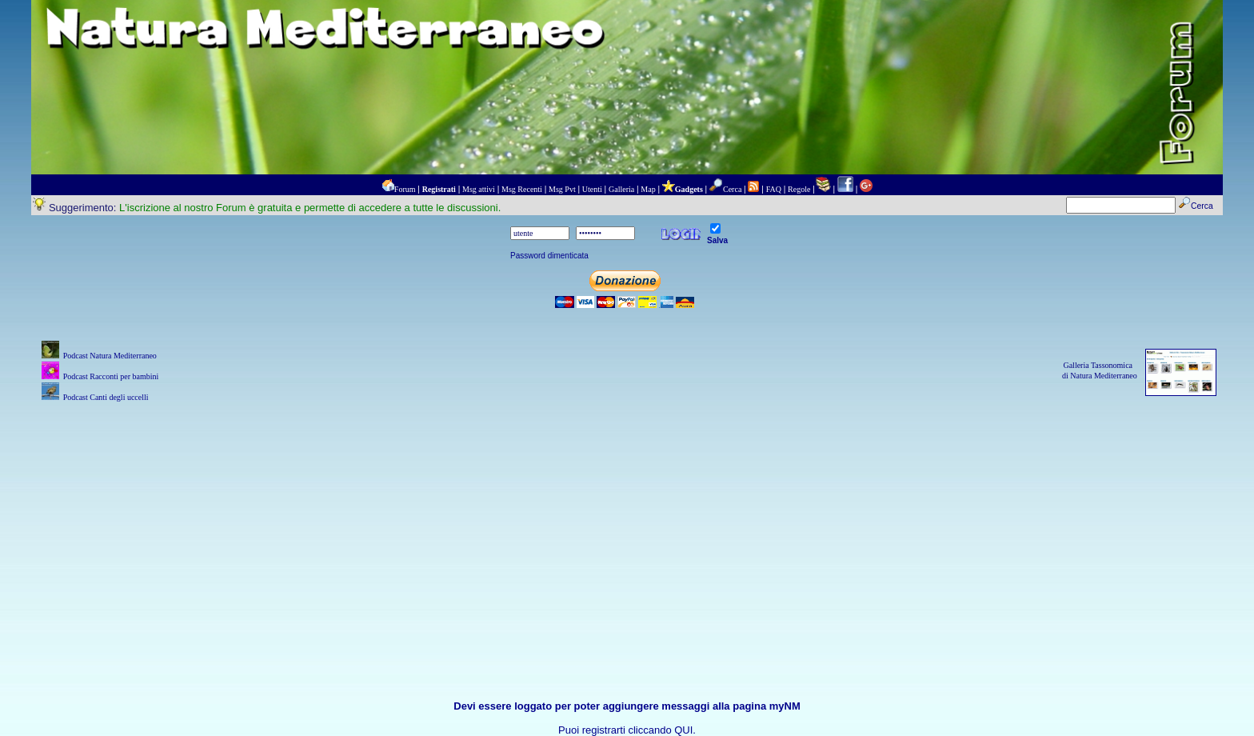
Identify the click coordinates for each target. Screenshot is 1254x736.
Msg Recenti (521, 189)
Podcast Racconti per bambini (111, 376)
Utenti (592, 189)
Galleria (621, 189)
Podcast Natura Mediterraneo (110, 355)
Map (648, 189)
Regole (799, 189)
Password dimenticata (549, 255)
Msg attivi (478, 189)
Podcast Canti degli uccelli (106, 397)
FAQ (773, 189)
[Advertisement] (627, 518)
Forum (405, 189)
